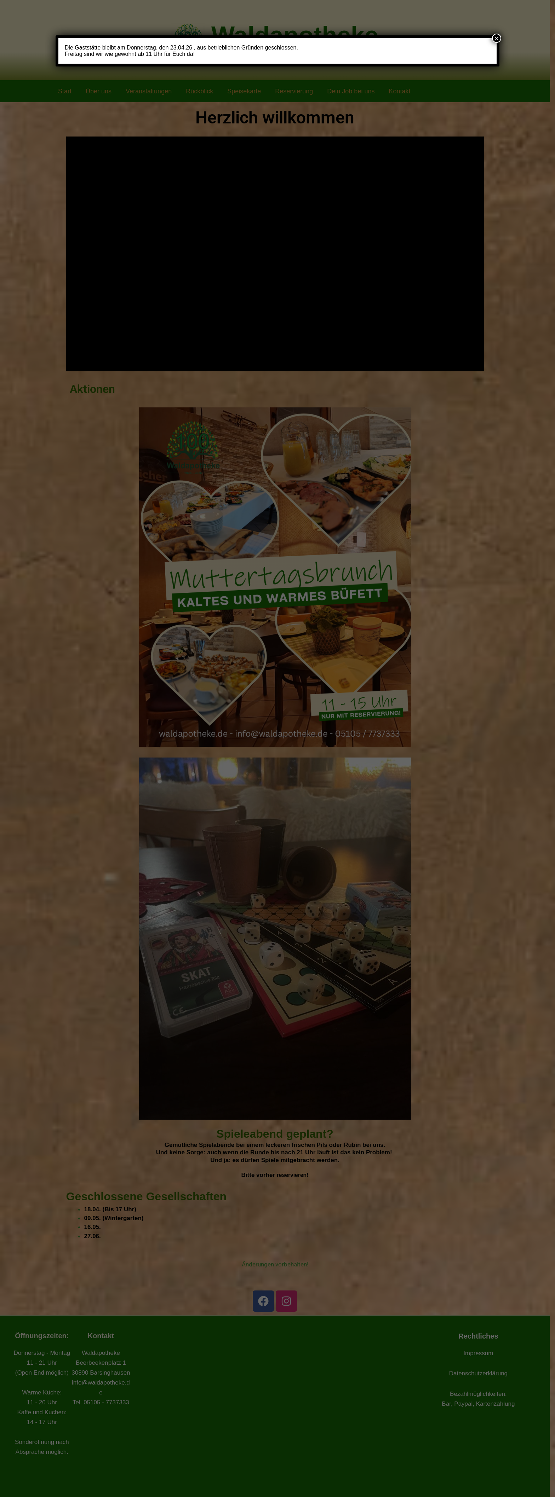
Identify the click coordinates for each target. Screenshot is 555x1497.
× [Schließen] (496, 38)
